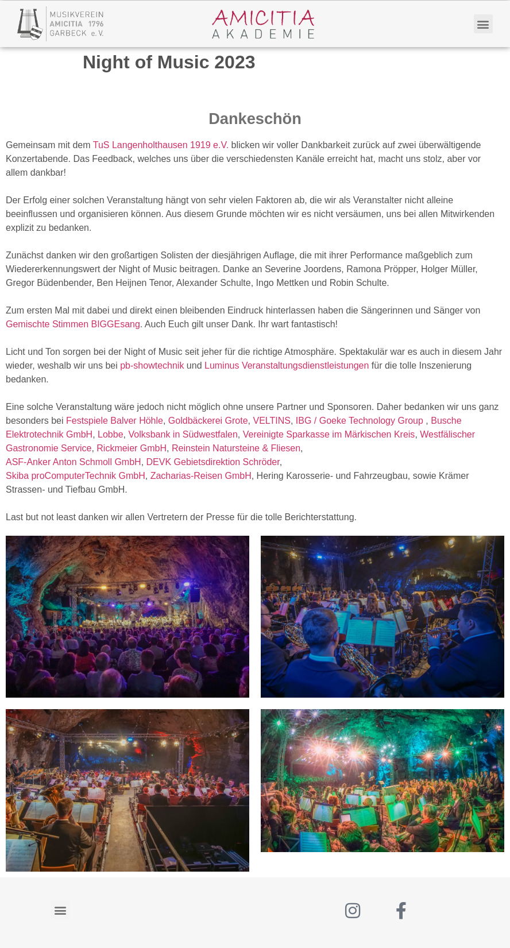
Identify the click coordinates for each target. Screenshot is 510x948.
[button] (483, 23)
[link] (161, 145)
